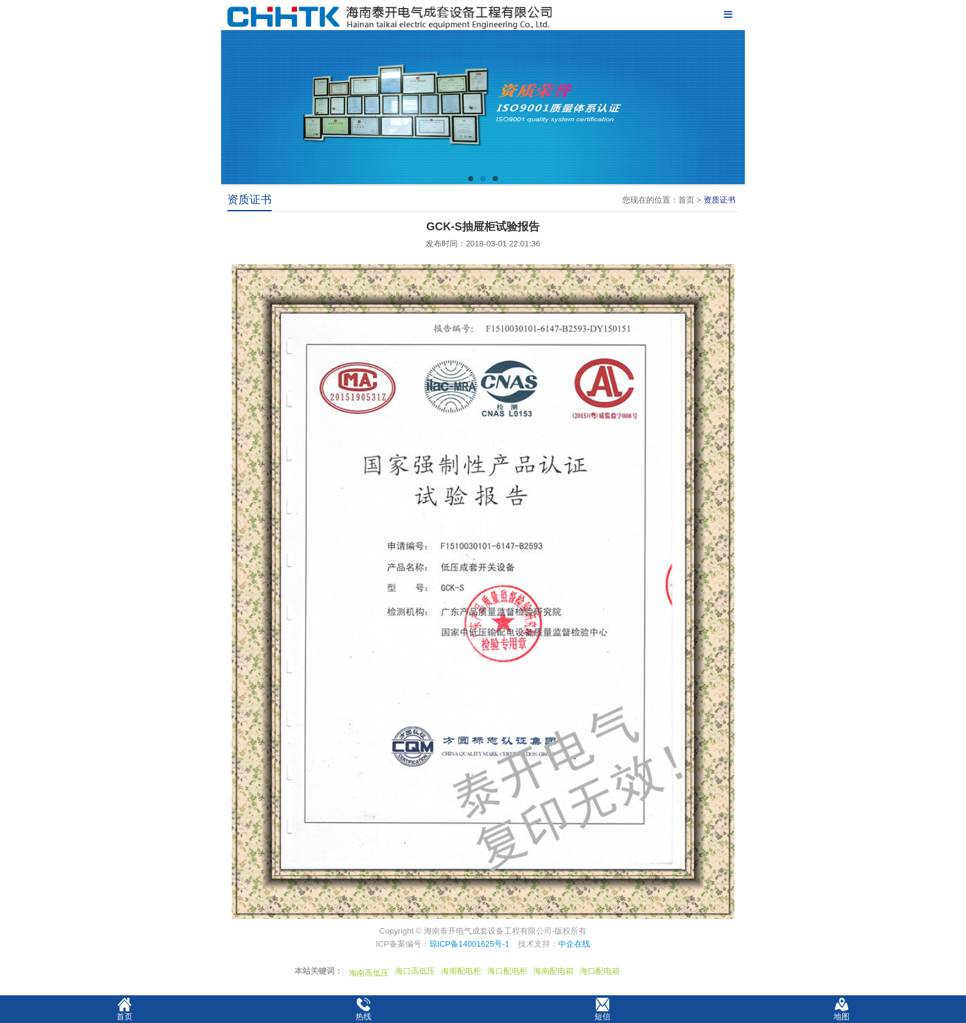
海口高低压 (415, 971)
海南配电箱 (554, 971)
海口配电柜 (507, 971)
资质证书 (720, 199)
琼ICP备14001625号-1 (469, 943)
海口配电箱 (600, 971)
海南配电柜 (461, 971)
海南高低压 (369, 972)
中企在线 (574, 943)
